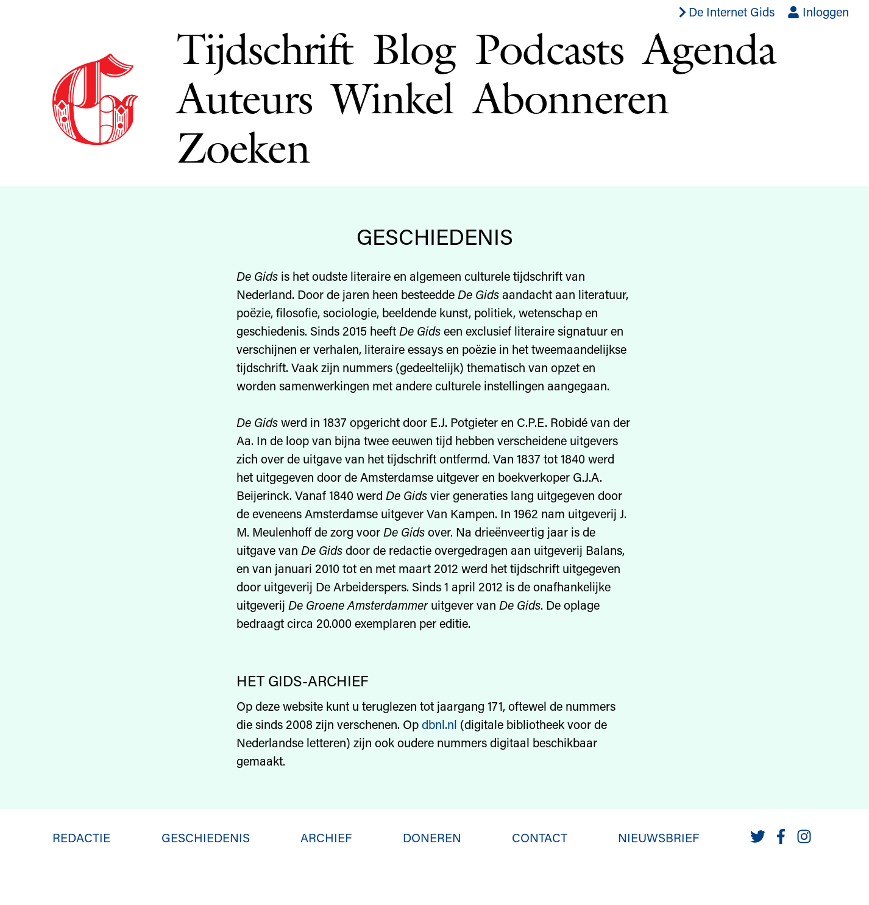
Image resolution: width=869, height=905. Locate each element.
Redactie (81, 837)
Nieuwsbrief (658, 837)
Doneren (432, 837)
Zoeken (243, 147)
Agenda (709, 48)
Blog (413, 48)
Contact (539, 837)
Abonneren (571, 97)
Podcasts (549, 48)
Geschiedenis (205, 837)
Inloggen (818, 11)
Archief (326, 837)
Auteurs (244, 97)
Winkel (392, 97)
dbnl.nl (439, 724)
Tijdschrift (265, 48)
